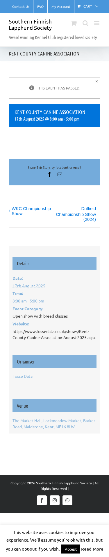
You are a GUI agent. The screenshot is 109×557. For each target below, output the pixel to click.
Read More (92, 549)
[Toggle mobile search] (85, 23)
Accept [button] (71, 549)
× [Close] (96, 81)
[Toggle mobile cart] (74, 23)
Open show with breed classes (40, 315)
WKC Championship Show (31, 211)
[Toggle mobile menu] (97, 23)
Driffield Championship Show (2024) (76, 214)
